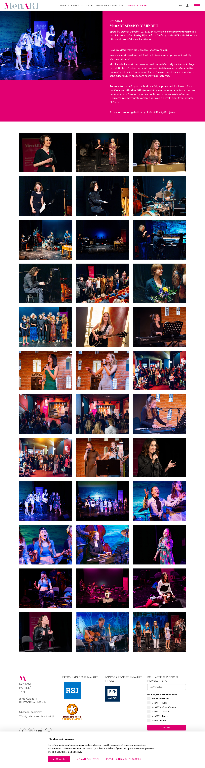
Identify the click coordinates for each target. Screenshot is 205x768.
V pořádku (59, 759)
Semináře (75, 5)
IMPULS (103, 5)
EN (180, 5)
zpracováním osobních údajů (161, 753)
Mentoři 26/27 (119, 5)
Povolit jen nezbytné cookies (123, 759)
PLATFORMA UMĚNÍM (33, 703)
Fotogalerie (87, 5)
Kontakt (25, 685)
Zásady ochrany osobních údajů (37, 717)
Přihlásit (166, 728)
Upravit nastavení (88, 759)
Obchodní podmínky (30, 713)
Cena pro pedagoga (137, 5)
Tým (22, 693)
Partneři (25, 689)
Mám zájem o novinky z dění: (162, 695)
